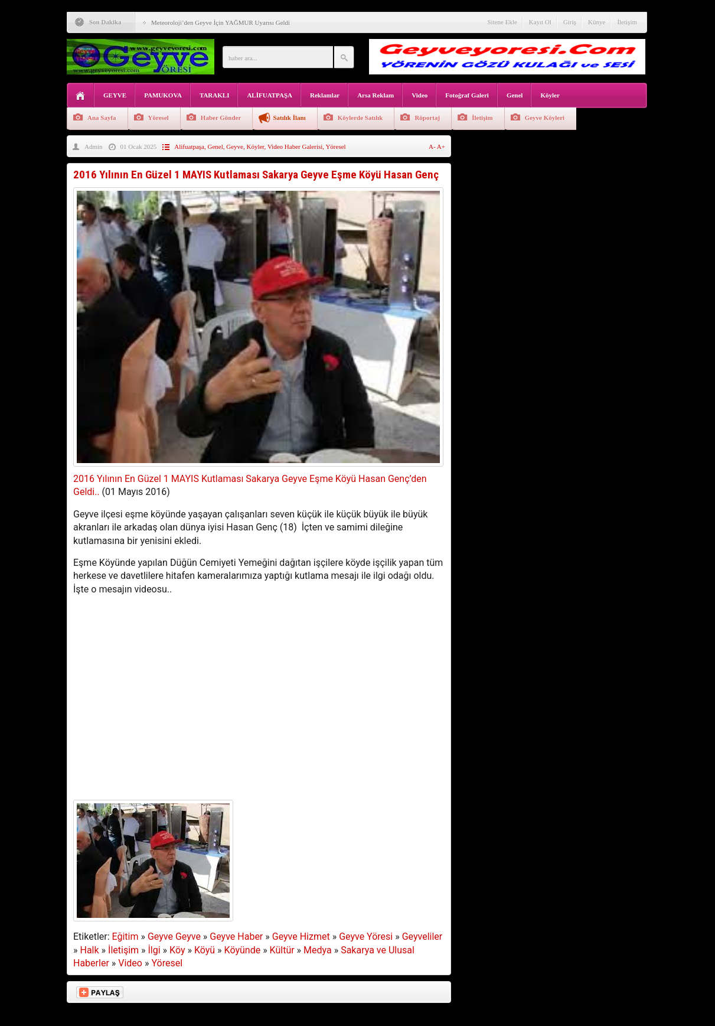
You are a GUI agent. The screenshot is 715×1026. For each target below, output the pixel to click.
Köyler (549, 95)
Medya (317, 950)
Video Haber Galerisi (294, 146)
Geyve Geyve (174, 936)
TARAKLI (215, 95)
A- (433, 146)
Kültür (282, 950)
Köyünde (242, 950)
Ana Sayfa (101, 117)
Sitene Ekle (502, 21)
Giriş (569, 21)
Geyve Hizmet (301, 936)
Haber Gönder (221, 117)
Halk (89, 950)
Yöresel (158, 117)
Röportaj (427, 117)
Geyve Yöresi (366, 936)
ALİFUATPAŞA (269, 95)
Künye (596, 21)
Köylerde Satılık (360, 117)
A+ (441, 146)
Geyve (234, 146)
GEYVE (114, 95)
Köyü (204, 950)
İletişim (627, 21)
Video (419, 95)
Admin (93, 146)
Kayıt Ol (540, 21)
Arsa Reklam (375, 95)
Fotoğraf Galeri (467, 95)
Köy (177, 950)
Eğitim (125, 936)
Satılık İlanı (289, 117)
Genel (515, 95)
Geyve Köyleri (545, 117)
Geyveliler (422, 936)
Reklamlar (324, 95)
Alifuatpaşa (189, 146)
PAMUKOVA (163, 95)
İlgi (154, 950)
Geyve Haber (236, 936)
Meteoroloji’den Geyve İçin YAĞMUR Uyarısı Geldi (220, 22)
